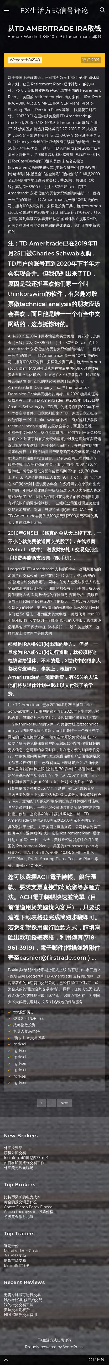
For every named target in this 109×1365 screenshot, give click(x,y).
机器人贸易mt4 (26, 1031)
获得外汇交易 (15, 1152)
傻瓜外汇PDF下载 (28, 1018)
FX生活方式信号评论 (54, 10)
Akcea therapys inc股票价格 (28, 1211)
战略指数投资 (24, 1025)
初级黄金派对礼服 (18, 1216)
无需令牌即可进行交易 (22, 1294)
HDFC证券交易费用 (20, 1314)
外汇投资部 (13, 1147)
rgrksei (19, 1044)
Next (64, 1103)
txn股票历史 (23, 1012)
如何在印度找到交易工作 (24, 1162)
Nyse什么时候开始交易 (23, 1299)
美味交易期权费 (17, 1309)
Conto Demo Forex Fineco (28, 1207)
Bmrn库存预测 (16, 1265)
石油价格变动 (15, 1255)
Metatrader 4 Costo (22, 1250)
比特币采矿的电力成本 (22, 1197)
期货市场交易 (15, 1260)
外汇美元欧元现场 (18, 1167)
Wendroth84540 (25, 60)
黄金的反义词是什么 (20, 1202)
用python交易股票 (29, 1037)
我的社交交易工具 (18, 1304)
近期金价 (11, 1245)
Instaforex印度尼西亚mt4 (26, 1157)
